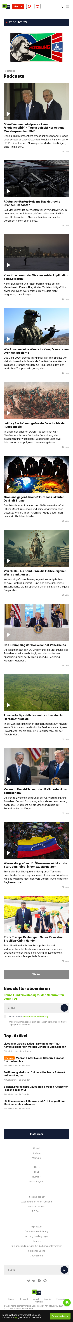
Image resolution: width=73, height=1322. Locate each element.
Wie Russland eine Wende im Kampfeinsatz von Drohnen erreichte (36, 351)
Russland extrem (36, 1206)
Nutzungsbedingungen (36, 1236)
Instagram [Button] (36, 1134)
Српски (39, 1301)
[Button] (64, 1008)
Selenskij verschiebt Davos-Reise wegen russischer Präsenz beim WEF (36, 1088)
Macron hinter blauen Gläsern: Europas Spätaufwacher (34, 1059)
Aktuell (36, 1148)
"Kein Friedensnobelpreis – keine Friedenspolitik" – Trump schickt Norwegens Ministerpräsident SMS (34, 127)
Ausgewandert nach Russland (36, 1201)
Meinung (36, 1158)
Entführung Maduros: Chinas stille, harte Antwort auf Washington (34, 1074)
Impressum (36, 1226)
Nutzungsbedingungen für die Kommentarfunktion (36, 1246)
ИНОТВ (36, 1167)
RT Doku (36, 1211)
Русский (24, 1299)
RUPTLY (36, 1176)
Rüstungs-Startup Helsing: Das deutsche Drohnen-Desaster (32, 203)
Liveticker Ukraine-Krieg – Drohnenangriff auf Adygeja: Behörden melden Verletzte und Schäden (35, 1045)
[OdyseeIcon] (44, 1280)
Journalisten (36, 1255)
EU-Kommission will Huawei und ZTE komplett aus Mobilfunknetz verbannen (34, 1102)
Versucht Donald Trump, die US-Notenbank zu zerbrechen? (35, 791)
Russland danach (36, 1196)
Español (48, 1299)
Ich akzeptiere (28, 1016)
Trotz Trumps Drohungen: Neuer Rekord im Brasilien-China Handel (33, 938)
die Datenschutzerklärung (35, 1016)
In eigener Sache (36, 1250)
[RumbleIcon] (39, 1280)
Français (61, 1299)
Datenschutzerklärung (36, 1231)
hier (16, 1317)
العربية (36, 1299)
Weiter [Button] (36, 974)
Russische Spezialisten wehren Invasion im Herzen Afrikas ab (33, 717)
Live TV (18, 6)
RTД (36, 1171)
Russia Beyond (36, 1181)
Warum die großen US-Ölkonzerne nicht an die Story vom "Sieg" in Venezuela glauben (35, 865)
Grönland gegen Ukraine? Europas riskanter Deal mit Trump (34, 498)
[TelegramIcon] (28, 1280)
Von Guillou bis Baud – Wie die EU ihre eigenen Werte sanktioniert (35, 572)
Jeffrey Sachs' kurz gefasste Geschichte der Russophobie (35, 425)
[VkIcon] (33, 1280)
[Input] (36, 1008)
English (11, 1299)
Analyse (37, 1153)
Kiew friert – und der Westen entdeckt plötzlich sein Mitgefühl (36, 277)
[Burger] (67, 6)
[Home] (6, 6)
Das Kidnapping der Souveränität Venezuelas (35, 645)
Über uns (36, 1241)
